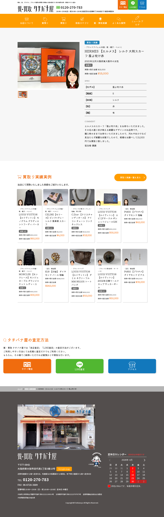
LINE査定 (133, 7)
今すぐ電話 (123, 7)
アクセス (142, 7)
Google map (64, 469)
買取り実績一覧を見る (130, 177)
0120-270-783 (36, 479)
